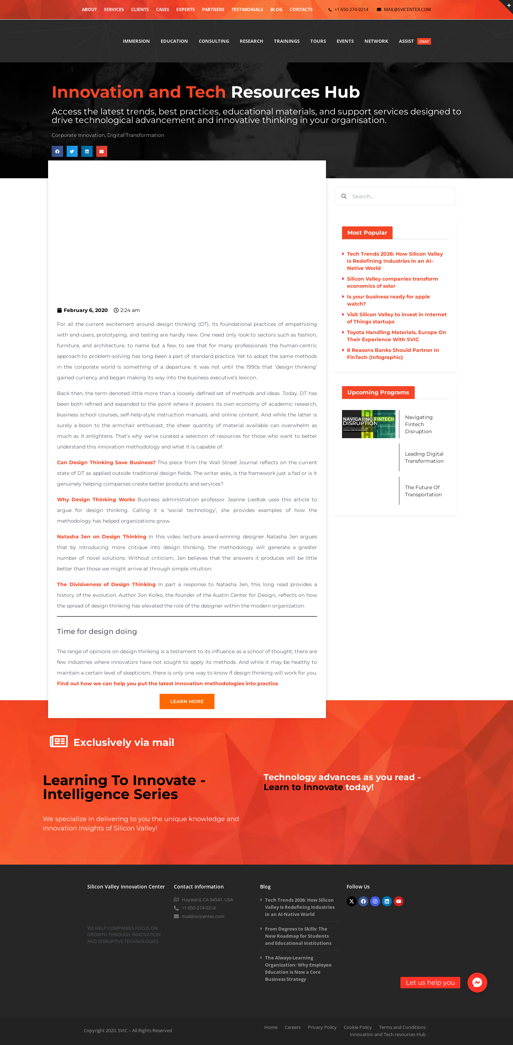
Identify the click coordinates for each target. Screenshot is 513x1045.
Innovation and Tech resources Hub (388, 1034)
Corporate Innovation (78, 135)
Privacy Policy (322, 1027)
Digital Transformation (135, 135)
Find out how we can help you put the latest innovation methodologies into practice (167, 683)
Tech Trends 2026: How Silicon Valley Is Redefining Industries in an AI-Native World (395, 261)
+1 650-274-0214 (351, 9)
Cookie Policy (358, 1027)
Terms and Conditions (402, 1027)
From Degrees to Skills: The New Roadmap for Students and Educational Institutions (298, 936)
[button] (57, 151)
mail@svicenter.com (407, 9)
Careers (293, 1027)
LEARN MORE (187, 701)
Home (271, 1027)
